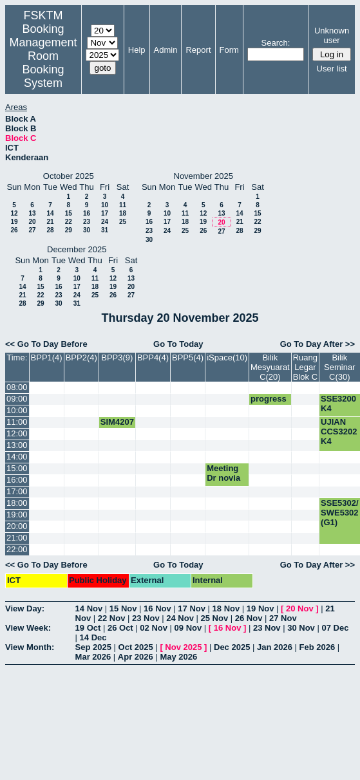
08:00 (17, 387)
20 (31, 221)
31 (104, 230)
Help (137, 50)
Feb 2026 (317, 647)
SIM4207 (117, 422)
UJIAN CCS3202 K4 (339, 431)
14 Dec (93, 637)
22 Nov (112, 618)
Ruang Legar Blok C (305, 367)
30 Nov (301, 628)
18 (122, 213)
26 (13, 230)
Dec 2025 (232, 647)
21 (49, 221)
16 (86, 213)
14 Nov (89, 608)
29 (68, 230)
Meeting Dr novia (223, 473)
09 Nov (188, 628)
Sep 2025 (93, 647)
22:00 (17, 549)
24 (104, 221)
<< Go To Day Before (46, 344)
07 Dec (334, 628)
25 (122, 221)
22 (68, 221)
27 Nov (283, 618)
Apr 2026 (135, 657)
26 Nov (249, 618)
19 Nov (260, 608)
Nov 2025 (183, 647)
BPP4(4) (153, 357)
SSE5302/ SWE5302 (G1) (340, 512)
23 (86, 221)
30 (86, 230)
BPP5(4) (188, 357)
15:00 (17, 468)
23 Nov (146, 618)
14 (49, 213)
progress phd (269, 403)
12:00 (17, 433)
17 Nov (191, 608)
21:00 (17, 538)
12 (13, 213)
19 (13, 221)
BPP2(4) (81, 357)
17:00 (17, 491)
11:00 (17, 422)
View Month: (29, 647)
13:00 (17, 445)
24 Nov (180, 618)
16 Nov (157, 608)
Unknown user (331, 35)
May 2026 (178, 657)
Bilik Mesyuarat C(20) (270, 367)
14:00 (17, 456)
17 (104, 213)
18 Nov (226, 608)
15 (68, 213)
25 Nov (215, 618)
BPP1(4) (46, 357)
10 (104, 205)
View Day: (24, 608)
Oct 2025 (135, 647)
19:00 (17, 514)
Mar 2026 (93, 657)
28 (49, 230)
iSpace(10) (227, 357)
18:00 (17, 503)
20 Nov (300, 608)
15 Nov (123, 608)
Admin (166, 50)
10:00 (17, 410)
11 (122, 205)
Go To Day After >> (317, 344)
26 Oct (120, 628)
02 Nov (153, 628)
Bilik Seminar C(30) (339, 367)
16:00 (17, 480)
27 (31, 230)
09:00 (17, 399)
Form (229, 50)
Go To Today (178, 344)
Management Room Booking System (43, 62)
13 (31, 213)
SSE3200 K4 (338, 403)
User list (332, 68)
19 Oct (88, 628)
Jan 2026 (274, 647)
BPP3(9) (117, 357)
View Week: (28, 628)
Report (198, 50)
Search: (275, 43)
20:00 (17, 526)
